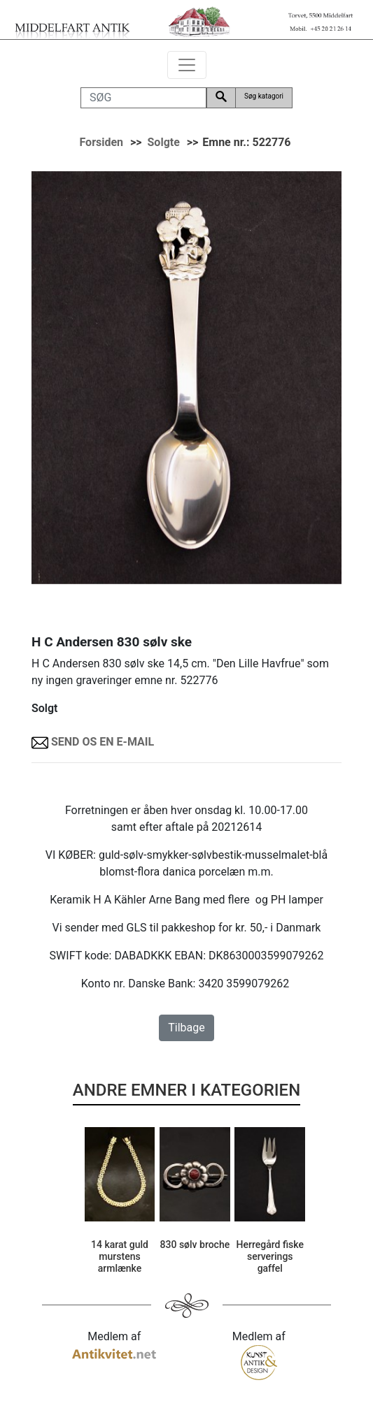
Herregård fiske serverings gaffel (270, 1256)
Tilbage (186, 1027)
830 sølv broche (195, 1244)
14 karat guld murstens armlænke (119, 1256)
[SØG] (143, 97)
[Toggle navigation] (186, 65)
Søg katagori (263, 96)
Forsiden (101, 142)
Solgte (164, 142)
